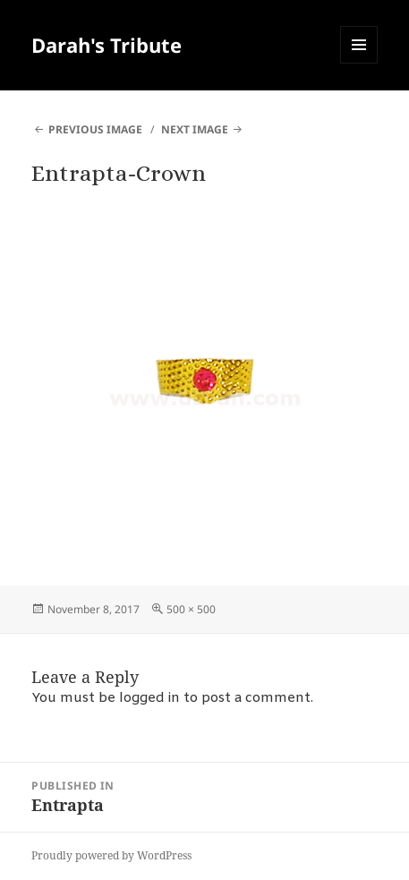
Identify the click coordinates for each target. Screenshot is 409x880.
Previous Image (95, 129)
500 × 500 (191, 609)
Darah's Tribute (106, 44)
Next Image (194, 129)
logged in (149, 698)
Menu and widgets (359, 63)
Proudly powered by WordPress (111, 855)
